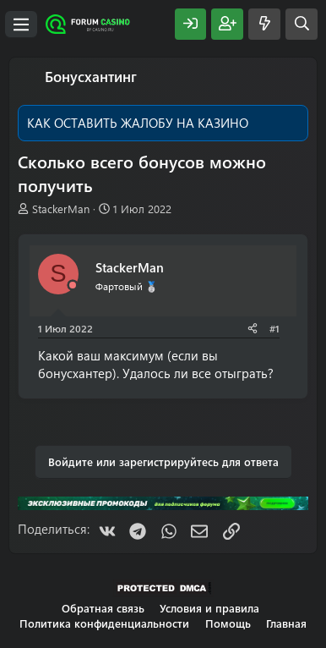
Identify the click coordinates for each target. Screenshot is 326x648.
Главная (286, 623)
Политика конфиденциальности (104, 623)
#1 (274, 328)
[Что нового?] (264, 24)
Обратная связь (103, 608)
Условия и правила (209, 608)
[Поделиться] (253, 328)
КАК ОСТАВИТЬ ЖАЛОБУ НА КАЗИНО (137, 122)
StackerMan (61, 208)
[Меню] (21, 24)
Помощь (228, 623)
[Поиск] (301, 24)
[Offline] (73, 285)
